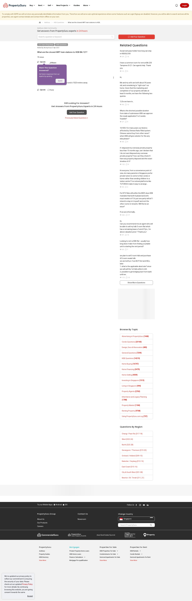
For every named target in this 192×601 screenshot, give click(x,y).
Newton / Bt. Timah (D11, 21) (133, 478)
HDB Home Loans (75, 554)
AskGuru (42, 551)
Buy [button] (33, 5)
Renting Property (131, 411)
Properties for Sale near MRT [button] (80, 575)
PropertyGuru (45, 547)
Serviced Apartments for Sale (110, 557)
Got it (60, 81)
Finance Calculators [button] (77, 557)
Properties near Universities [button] (110, 575)
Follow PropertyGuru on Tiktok (154, 505)
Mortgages (74, 547)
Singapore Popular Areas (141, 568)
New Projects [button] (63, 5)
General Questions (132, 353)
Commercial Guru (47, 535)
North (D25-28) (127, 445)
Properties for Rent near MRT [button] (80, 578)
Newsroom (82, 519)
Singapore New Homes (49, 568)
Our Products (42, 523)
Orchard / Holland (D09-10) (132, 456)
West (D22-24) (127, 439)
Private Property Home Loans (79, 551)
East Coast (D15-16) (129, 467)
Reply (51, 90)
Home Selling (130, 375)
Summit (106, 535)
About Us (40, 519)
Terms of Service (63, 595)
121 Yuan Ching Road (46, 44)
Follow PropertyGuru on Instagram (140, 505)
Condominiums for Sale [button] (109, 554)
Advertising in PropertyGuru (135, 336)
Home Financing (131, 369)
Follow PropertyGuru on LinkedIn (147, 505)
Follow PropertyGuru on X (151, 505)
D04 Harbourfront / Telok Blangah (141, 572)
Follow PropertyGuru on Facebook (136, 505)
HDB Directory (43, 557)
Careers (40, 526)
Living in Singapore (131, 386)
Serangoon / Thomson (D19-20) (134, 450)
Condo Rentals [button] (136, 554)
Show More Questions (136, 283)
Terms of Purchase (93, 595)
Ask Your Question (76, 112)
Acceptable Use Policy (45, 595)
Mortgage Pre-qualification (78, 560)
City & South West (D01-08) (132, 472)
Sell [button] (51, 5)
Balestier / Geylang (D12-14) (133, 461)
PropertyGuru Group (46, 514)
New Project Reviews (46, 578)
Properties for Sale (108, 547)
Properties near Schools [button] (109, 578)
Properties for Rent (138, 547)
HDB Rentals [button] (135, 551)
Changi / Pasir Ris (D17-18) (132, 434)
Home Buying (130, 364)
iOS (65, 505)
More (87, 5)
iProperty (149, 535)
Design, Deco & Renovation (134, 347)
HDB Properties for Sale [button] (109, 551)
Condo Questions (132, 342)
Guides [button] (76, 5)
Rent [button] (41, 5)
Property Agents (131, 391)
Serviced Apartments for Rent (140, 557)
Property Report (130, 535)
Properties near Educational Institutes (109, 569)
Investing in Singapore (133, 380)
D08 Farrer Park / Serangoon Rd (140, 581)
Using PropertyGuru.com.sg (134, 416)
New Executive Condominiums (49, 575)
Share (53, 62)
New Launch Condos (46, 572)
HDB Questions (61, 44)
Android (58, 505)
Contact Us (83, 514)
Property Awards (77, 535)
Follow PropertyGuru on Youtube (143, 505)
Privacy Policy (27, 584)
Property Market (131, 405)
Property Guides (44, 554)
